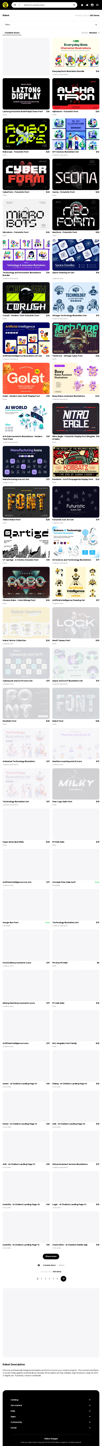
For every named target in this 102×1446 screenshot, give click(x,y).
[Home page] (39, 1265)
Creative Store (12, 32)
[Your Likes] (87, 5)
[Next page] (63, 1279)
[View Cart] (82, 5)
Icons (61, 278)
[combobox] (49, 5)
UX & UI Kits (7, 1087)
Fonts (5, 115)
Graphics (55, 74)
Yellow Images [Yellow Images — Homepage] (51, 1438)
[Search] (74, 5)
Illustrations (64, 74)
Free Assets (56, 885)
